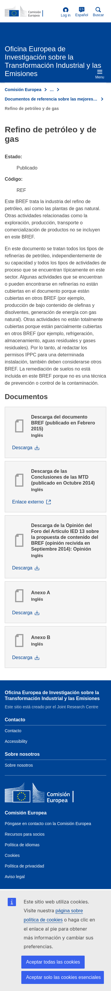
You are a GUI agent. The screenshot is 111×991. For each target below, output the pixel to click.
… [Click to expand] (52, 89)
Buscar (98, 12)
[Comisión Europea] (48, 794)
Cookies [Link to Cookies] (12, 855)
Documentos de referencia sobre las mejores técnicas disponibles (51, 99)
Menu (99, 74)
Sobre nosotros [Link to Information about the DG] (19, 765)
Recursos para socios (25, 834)
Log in (66, 12)
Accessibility (16, 741)
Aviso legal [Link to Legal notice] (15, 876)
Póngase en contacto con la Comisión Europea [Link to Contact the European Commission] (48, 823)
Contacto (13, 730)
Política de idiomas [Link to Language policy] (22, 844)
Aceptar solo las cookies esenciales (63, 977)
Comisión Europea (23, 89)
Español (81, 12)
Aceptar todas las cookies (53, 961)
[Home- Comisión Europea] (32, 11)
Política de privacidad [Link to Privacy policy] (24, 866)
